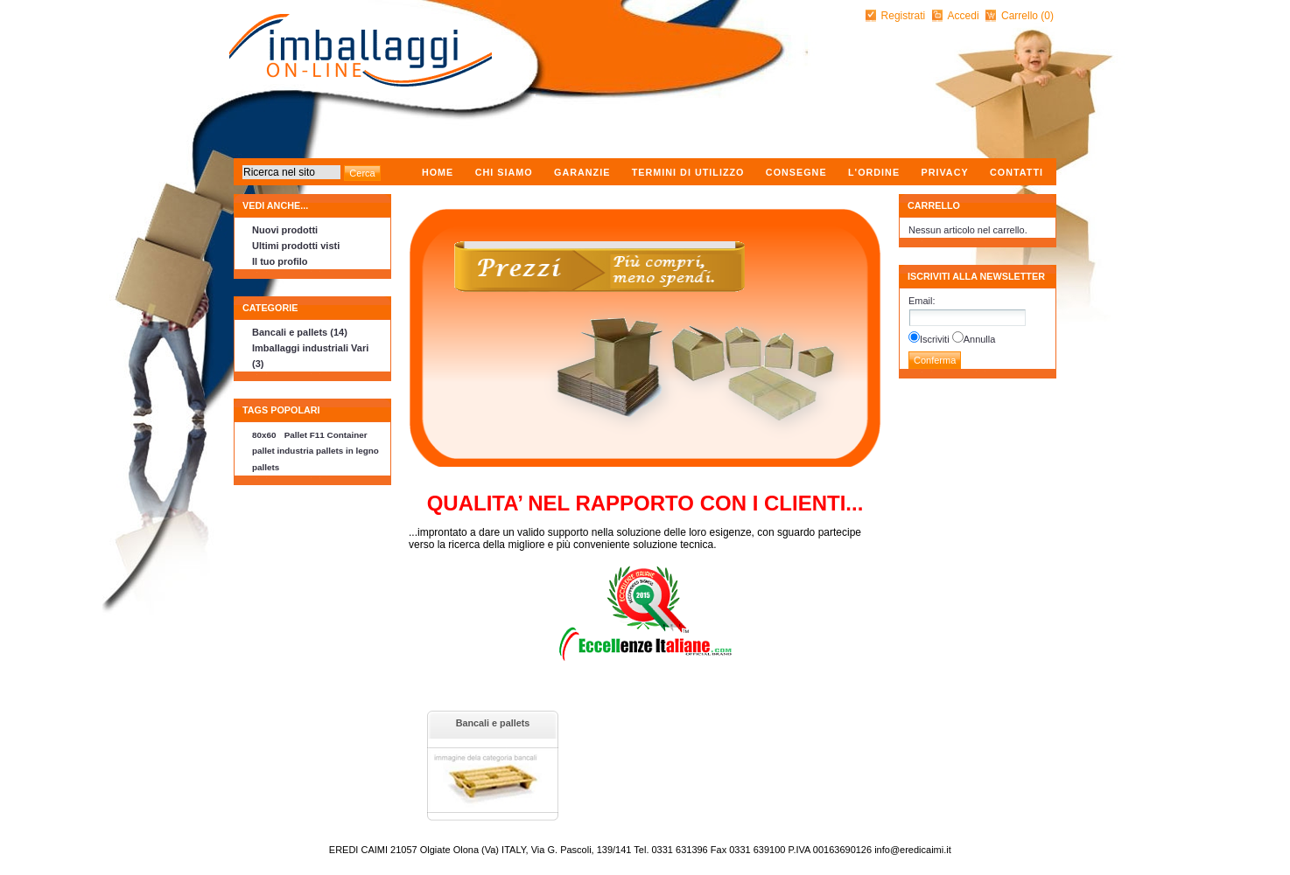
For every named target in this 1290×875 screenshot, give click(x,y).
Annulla (980, 339)
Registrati (903, 16)
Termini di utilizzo (688, 172)
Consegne (796, 172)
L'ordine (874, 172)
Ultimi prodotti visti (296, 245)
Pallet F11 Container (326, 435)
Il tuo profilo (280, 261)
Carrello (1021, 16)
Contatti (1016, 172)
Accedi (963, 16)
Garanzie (582, 172)
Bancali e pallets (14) (299, 332)
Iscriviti (935, 339)
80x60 (264, 435)
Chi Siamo (504, 172)
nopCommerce (236, 844)
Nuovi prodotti (285, 230)
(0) (1047, 16)
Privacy (944, 172)
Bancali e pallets (493, 723)
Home (437, 172)
